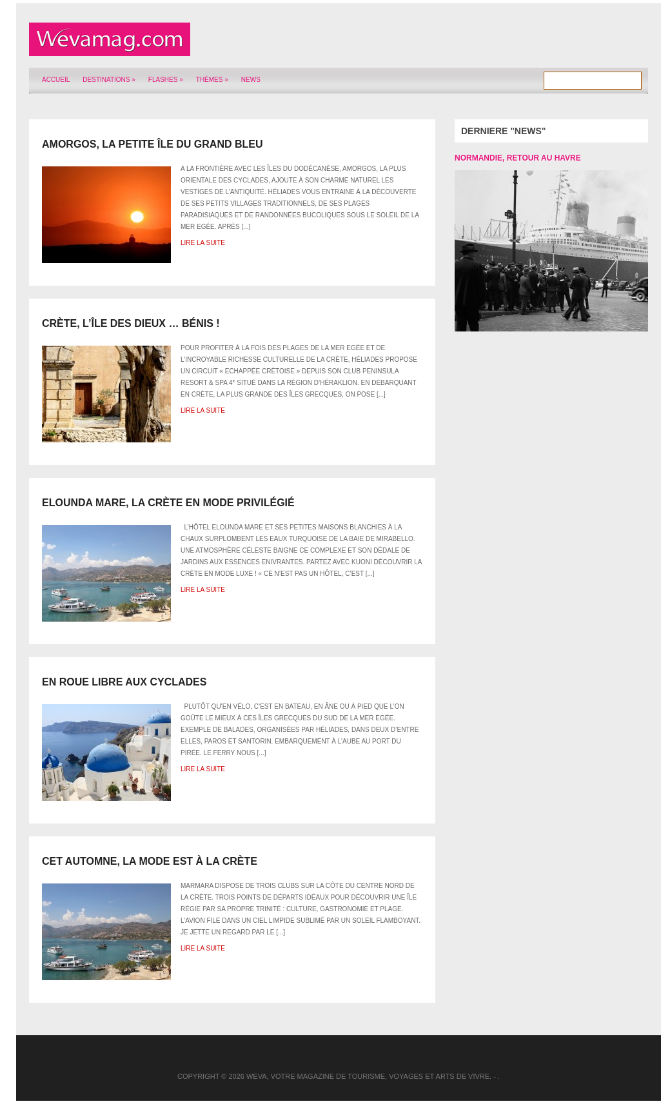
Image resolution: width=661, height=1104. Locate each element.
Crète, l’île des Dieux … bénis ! (131, 323)
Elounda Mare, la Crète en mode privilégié (168, 502)
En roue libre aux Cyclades (124, 681)
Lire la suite (203, 242)
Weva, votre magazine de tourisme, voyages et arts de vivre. (368, 1076)
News (251, 79)
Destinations (109, 79)
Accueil (56, 79)
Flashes (165, 79)
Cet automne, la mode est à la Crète (149, 861)
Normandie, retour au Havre (518, 158)
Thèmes (212, 79)
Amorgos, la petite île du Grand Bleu (152, 144)
